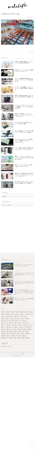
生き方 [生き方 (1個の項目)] (9, 335)
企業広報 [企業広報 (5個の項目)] (20, 329)
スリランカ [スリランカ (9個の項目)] (13, 318)
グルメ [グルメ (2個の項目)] (4, 316)
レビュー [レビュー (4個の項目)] (17, 327)
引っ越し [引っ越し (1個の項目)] (9, 333)
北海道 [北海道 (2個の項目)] (8, 331)
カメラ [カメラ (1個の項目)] (23, 314)
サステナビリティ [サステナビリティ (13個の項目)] (10, 316)
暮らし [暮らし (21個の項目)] (23, 333)
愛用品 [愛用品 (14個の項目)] (14, 333)
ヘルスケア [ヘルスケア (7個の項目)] (15, 325)
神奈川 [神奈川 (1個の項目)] (25, 335)
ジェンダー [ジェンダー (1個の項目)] (17, 316)
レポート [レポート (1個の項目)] (22, 327)
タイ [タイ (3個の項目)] (23, 318)
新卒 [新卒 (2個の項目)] (18, 333)
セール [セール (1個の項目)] (19, 318)
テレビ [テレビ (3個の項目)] (28, 318)
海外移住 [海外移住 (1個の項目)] (4, 335)
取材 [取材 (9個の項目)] (16, 331)
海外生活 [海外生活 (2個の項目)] (28, 333)
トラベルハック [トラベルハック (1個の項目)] (19, 320)
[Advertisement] (17, 226)
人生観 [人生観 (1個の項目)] (15, 329)
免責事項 (22, 353)
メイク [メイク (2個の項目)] (32, 325)
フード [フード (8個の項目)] (4, 325)
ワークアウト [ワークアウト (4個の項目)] (29, 327)
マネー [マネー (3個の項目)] (21, 325)
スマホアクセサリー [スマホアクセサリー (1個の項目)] (6, 318)
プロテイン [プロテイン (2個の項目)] (9, 325)
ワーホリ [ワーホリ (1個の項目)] (4, 329)
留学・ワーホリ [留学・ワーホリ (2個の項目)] (15, 335)
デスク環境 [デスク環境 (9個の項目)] (12, 320)
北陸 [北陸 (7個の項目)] (12, 331)
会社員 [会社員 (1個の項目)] (26, 329)
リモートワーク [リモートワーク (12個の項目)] (10, 327)
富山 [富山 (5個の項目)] (23, 331)
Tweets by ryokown (6, 346)
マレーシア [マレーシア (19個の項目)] (26, 325)
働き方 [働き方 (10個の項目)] (30, 329)
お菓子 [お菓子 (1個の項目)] (8, 314)
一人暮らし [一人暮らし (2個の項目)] (10, 329)
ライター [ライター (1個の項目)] (4, 327)
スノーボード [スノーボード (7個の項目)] (24, 316)
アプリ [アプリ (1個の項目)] (13, 314)
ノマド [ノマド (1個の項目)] (25, 320)
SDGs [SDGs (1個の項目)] (4, 314)
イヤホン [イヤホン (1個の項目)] (18, 314)
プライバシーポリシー (15, 353)
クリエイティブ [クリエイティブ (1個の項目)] (29, 314)
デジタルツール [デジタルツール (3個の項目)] (5, 320)
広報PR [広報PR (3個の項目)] (4, 333)
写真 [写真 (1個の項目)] (3, 331)
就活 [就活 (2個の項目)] (27, 331)
